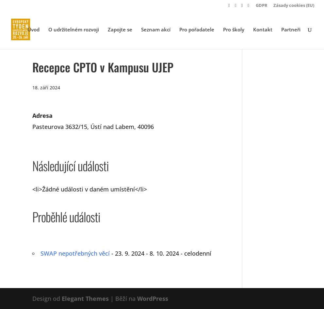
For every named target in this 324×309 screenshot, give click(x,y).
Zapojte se (120, 30)
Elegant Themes (85, 298)
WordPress (152, 298)
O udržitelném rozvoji (73, 30)
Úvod (33, 30)
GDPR (261, 5)
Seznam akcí (155, 30)
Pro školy (233, 30)
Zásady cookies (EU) (293, 5)
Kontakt (262, 30)
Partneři (290, 30)
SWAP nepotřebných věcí (75, 253)
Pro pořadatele (196, 30)
